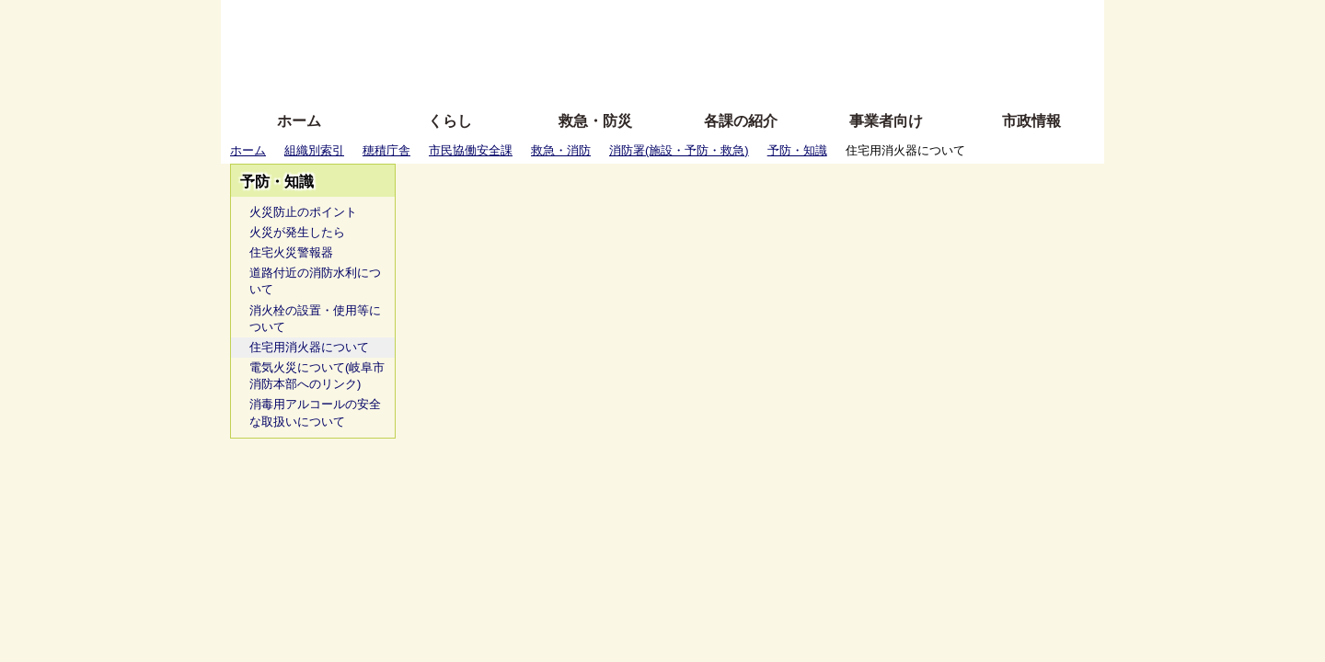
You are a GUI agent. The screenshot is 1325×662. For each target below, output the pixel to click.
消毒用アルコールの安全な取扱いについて (315, 412)
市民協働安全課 (471, 150)
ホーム (299, 121)
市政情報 (1031, 121)
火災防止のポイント (303, 212)
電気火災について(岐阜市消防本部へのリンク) (317, 375)
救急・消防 (561, 150)
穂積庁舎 (386, 150)
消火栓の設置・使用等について (315, 318)
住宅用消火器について (309, 347)
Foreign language (543, 48)
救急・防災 (595, 121)
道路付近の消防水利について (315, 281)
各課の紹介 (741, 121)
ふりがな (515, 20)
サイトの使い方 (641, 75)
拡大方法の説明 (528, 75)
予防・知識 (797, 150)
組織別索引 (314, 150)
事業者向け (886, 121)
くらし (450, 121)
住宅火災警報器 (291, 252)
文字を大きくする (678, 48)
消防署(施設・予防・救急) (679, 150)
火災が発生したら (297, 232)
